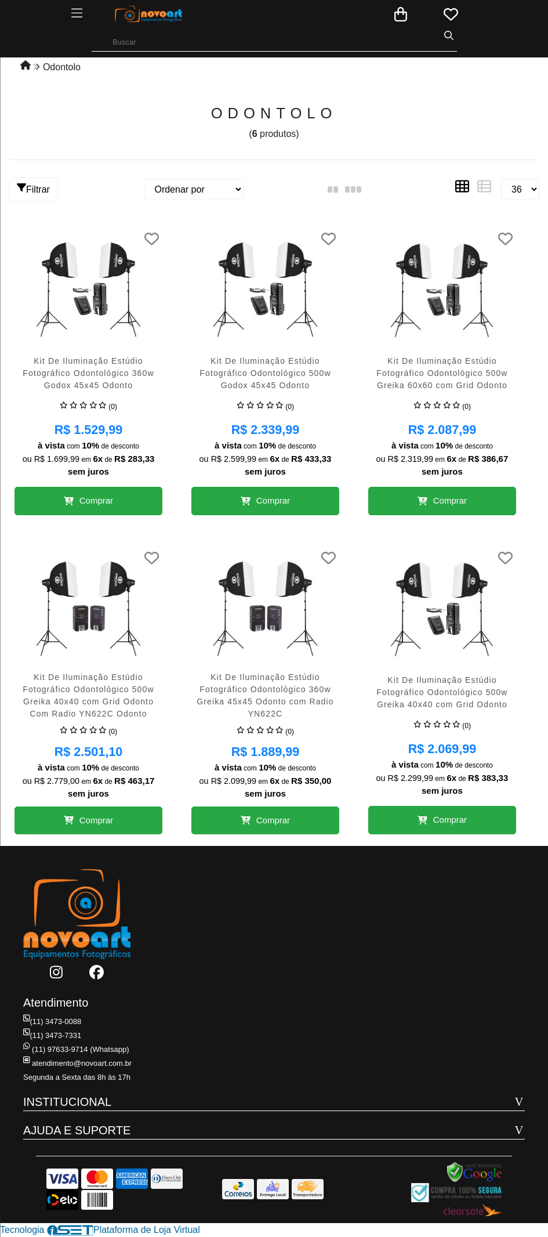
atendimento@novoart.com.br (77, 1063)
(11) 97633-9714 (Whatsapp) (76, 1049)
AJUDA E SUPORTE (76, 1130)
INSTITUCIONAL (67, 1101)
